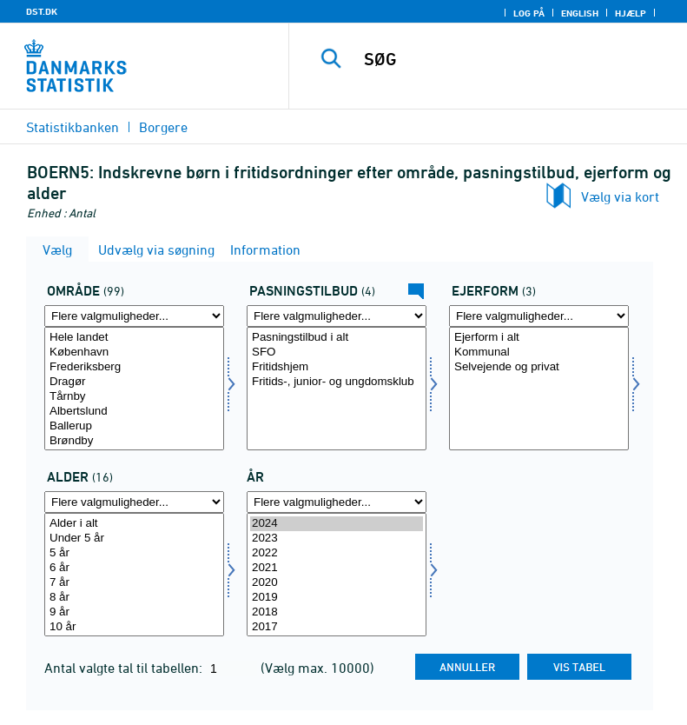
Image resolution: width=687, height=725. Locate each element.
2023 (336, 538)
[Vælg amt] (134, 388)
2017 (336, 627)
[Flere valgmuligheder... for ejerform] (539, 316)
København (134, 352)
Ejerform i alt (538, 337)
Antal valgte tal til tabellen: (125, 667)
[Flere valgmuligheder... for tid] (336, 502)
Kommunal (538, 352)
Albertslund (134, 411)
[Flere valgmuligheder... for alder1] (134, 502)
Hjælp (630, 13)
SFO (336, 352)
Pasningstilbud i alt (336, 337)
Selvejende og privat (538, 367)
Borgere (163, 127)
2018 (336, 612)
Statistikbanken (72, 127)
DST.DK (41, 11)
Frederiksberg (134, 367)
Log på (529, 13)
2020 (336, 582)
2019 (336, 597)
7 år (134, 582)
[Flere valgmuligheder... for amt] (134, 316)
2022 (336, 553)
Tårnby (134, 396)
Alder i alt (134, 523)
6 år (134, 568)
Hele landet (134, 337)
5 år (134, 553)
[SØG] (514, 59)
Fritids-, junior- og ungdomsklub (336, 382)
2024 (336, 523)
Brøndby (134, 441)
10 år (134, 627)
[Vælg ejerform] (539, 388)
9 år (134, 612)
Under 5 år (134, 538)
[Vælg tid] (336, 574)
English (579, 13)
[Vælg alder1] (134, 574)
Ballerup (134, 426)
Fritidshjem (336, 367)
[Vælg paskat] (336, 388)
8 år (134, 597)
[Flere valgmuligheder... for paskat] (336, 316)
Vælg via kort (620, 196)
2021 (336, 568)
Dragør (134, 382)
